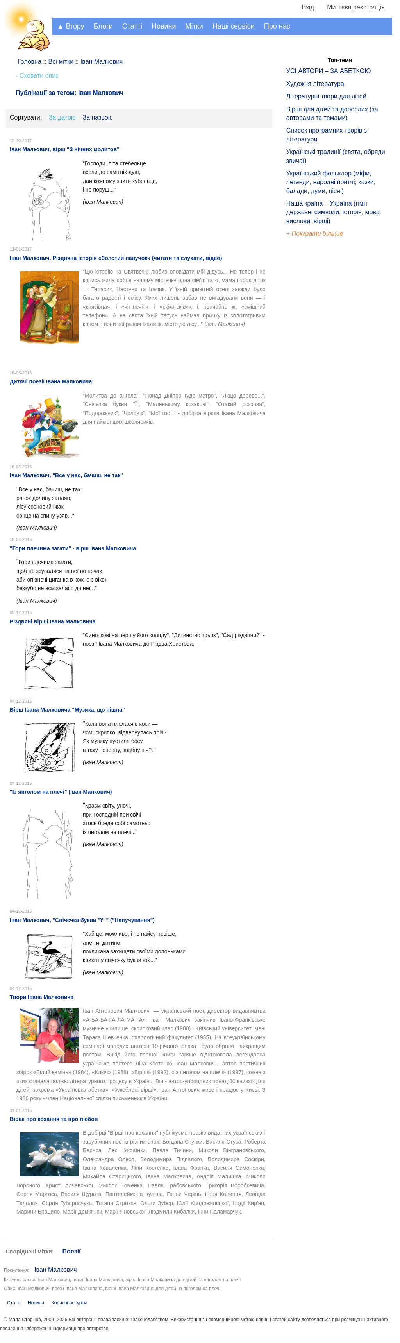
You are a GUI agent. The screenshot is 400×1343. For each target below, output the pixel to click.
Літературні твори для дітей (326, 96)
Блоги (103, 26)
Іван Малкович (55, 1269)
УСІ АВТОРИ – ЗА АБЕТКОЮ (328, 71)
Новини (164, 26)
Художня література (315, 84)
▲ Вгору (70, 26)
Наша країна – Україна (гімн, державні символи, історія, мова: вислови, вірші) (333, 212)
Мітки (194, 26)
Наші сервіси (233, 26)
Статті (132, 26)
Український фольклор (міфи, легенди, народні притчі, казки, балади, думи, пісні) (330, 182)
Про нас (277, 26)
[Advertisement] (322, 371)
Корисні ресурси (69, 1302)
